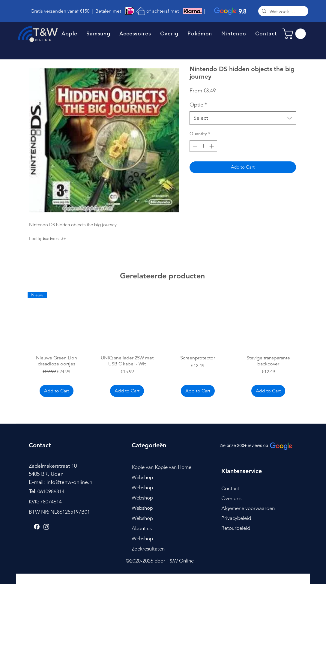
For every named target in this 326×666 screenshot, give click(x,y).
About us (142, 528)
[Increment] (212, 146)
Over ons (231, 498)
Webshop (142, 477)
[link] (295, 33)
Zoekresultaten (148, 549)
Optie (198, 104)
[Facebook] (36, 526)
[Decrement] (194, 146)
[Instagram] (46, 526)
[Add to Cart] (56, 391)
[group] (163, 345)
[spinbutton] (203, 146)
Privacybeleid (236, 518)
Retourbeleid (235, 528)
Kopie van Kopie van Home (161, 467)
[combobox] (243, 118)
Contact (230, 488)
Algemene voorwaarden (248, 508)
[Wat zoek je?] (283, 12)
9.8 (242, 11)
